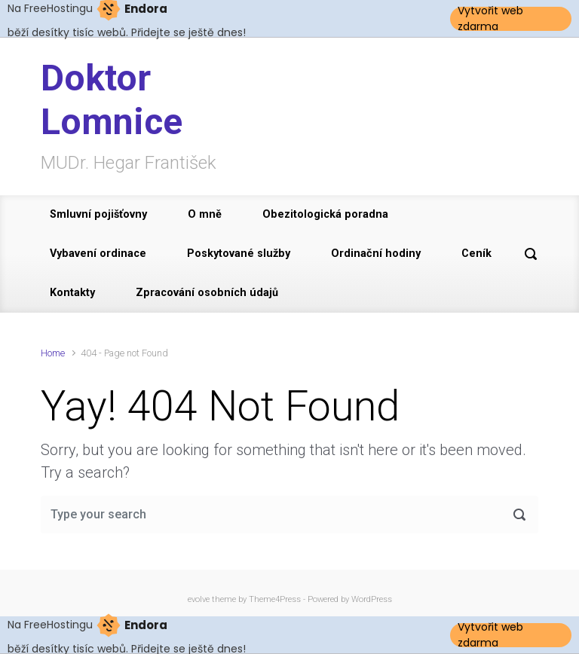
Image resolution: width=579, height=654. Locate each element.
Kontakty (72, 292)
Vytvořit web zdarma (490, 19)
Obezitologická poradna (325, 214)
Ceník (476, 253)
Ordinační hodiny (376, 253)
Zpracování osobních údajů (207, 292)
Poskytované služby (238, 253)
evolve (199, 599)
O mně (205, 214)
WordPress (371, 599)
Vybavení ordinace (98, 253)
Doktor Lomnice (111, 100)
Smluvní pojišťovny (98, 214)
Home (53, 353)
